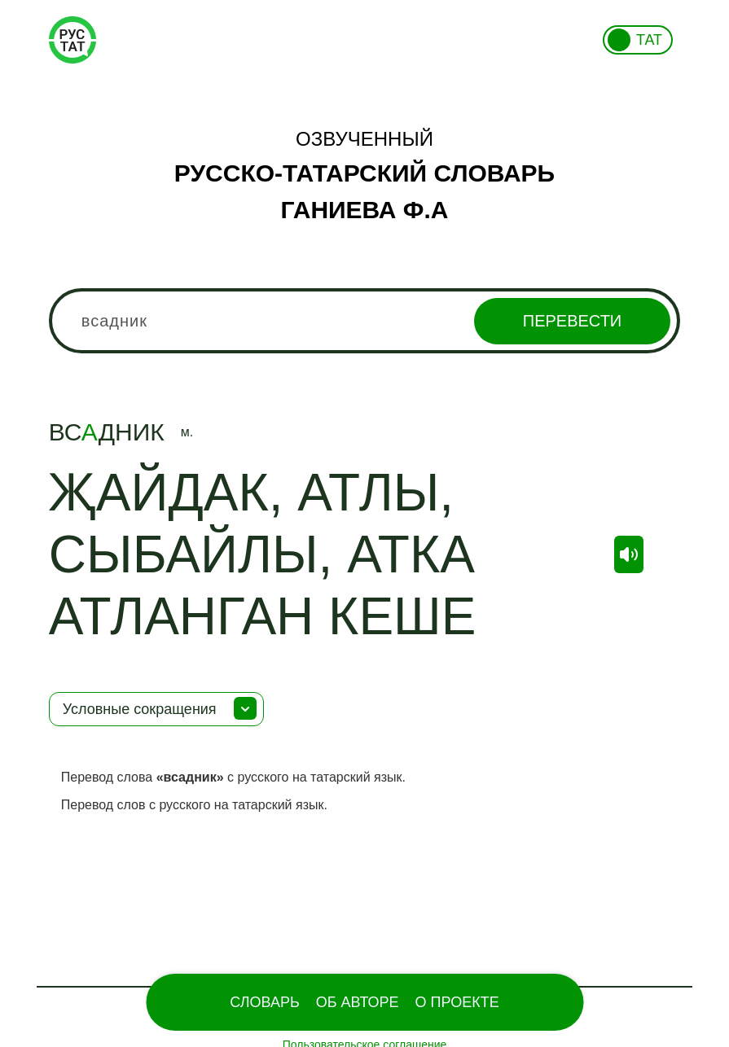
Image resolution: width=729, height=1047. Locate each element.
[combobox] (365, 320)
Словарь (264, 1002)
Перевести (572, 321)
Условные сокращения (140, 709)
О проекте (457, 1002)
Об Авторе (357, 1002)
